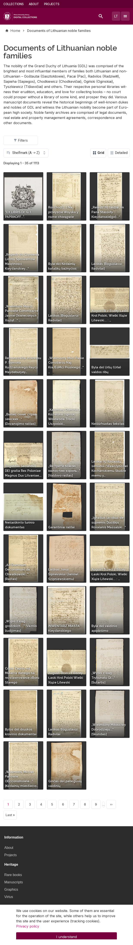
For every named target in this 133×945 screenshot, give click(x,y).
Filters (21, 140)
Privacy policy (27, 929)
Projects (51, 4)
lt (116, 16)
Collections (13, 4)
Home (15, 30)
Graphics (11, 889)
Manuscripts (13, 882)
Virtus (8, 897)
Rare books (13, 875)
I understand (66, 939)
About (34, 4)
